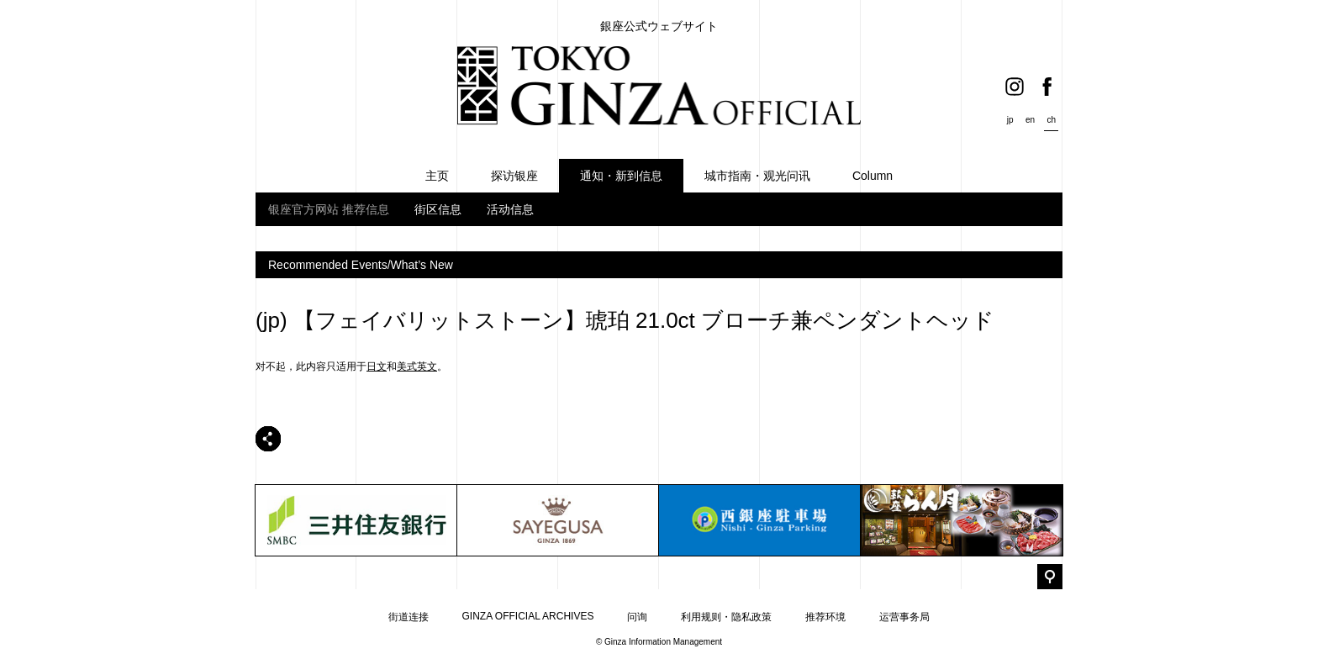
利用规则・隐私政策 (726, 617)
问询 (637, 617)
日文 (376, 366)
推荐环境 (825, 617)
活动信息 (510, 209)
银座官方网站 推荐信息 (328, 209)
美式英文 (417, 366)
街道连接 (408, 617)
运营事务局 (904, 617)
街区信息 (437, 209)
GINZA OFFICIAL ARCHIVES (528, 616)
